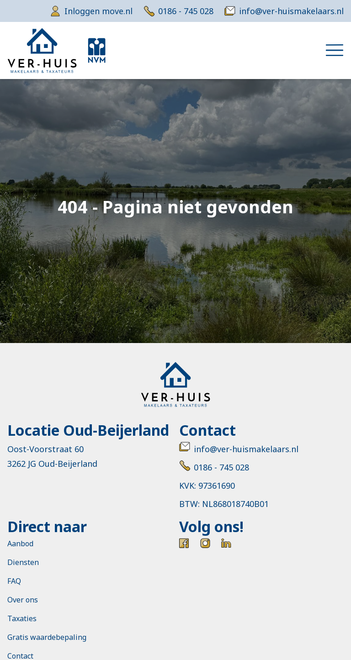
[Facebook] (184, 543)
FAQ (14, 581)
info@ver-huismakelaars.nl (238, 449)
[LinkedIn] (226, 543)
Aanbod (20, 544)
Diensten (23, 562)
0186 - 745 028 (214, 467)
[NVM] (97, 50)
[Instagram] (205, 543)
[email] (284, 11)
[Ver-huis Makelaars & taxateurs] (42, 50)
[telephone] (178, 11)
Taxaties (22, 618)
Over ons (22, 600)
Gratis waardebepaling (46, 637)
